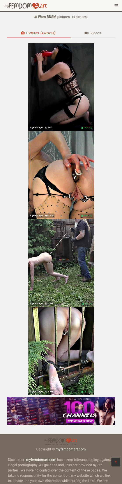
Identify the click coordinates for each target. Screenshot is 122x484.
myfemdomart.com (71, 449)
